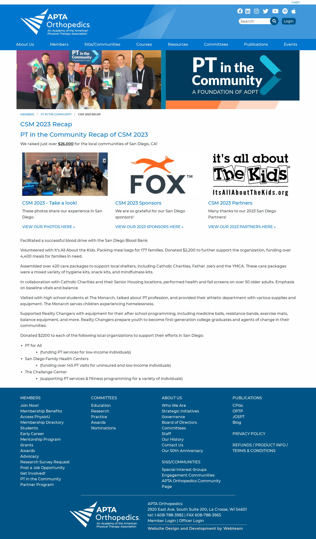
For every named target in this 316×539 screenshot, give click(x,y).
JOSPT (239, 417)
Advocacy (29, 456)
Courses (144, 44)
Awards (27, 450)
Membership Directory (42, 422)
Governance (173, 417)
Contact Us (172, 445)
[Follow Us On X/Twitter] (265, 11)
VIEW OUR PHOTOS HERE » (48, 227)
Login (295, 2)
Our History (173, 439)
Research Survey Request (45, 462)
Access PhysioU (35, 417)
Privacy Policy (249, 434)
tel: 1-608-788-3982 (165, 515)
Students (29, 428)
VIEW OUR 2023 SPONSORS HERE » (149, 227)
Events (290, 44)
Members (59, 44)
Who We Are (174, 405)
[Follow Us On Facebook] (240, 11)
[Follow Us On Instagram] (256, 11)
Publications (256, 44)
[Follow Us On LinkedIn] (247, 11)
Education (101, 405)
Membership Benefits (41, 411)
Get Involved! (32, 473)
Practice (99, 417)
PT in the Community (56, 114)
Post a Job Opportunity (42, 467)
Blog (237, 422)
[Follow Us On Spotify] (285, 11)
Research (100, 411)
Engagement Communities (188, 475)
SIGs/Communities (102, 44)
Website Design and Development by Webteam (195, 528)
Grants (26, 445)
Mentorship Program (40, 439)
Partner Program (37, 484)
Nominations (103, 428)
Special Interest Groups (184, 469)
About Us (25, 44)
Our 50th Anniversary (182, 450)
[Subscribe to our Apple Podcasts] (293, 11)
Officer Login (191, 520)
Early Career (32, 434)
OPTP (238, 411)
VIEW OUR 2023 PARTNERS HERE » (242, 227)
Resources (178, 44)
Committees (216, 44)
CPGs (238, 405)
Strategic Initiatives (180, 411)
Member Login (162, 520)
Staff (166, 434)
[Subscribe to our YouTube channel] (275, 11)
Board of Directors (179, 422)
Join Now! (29, 405)
